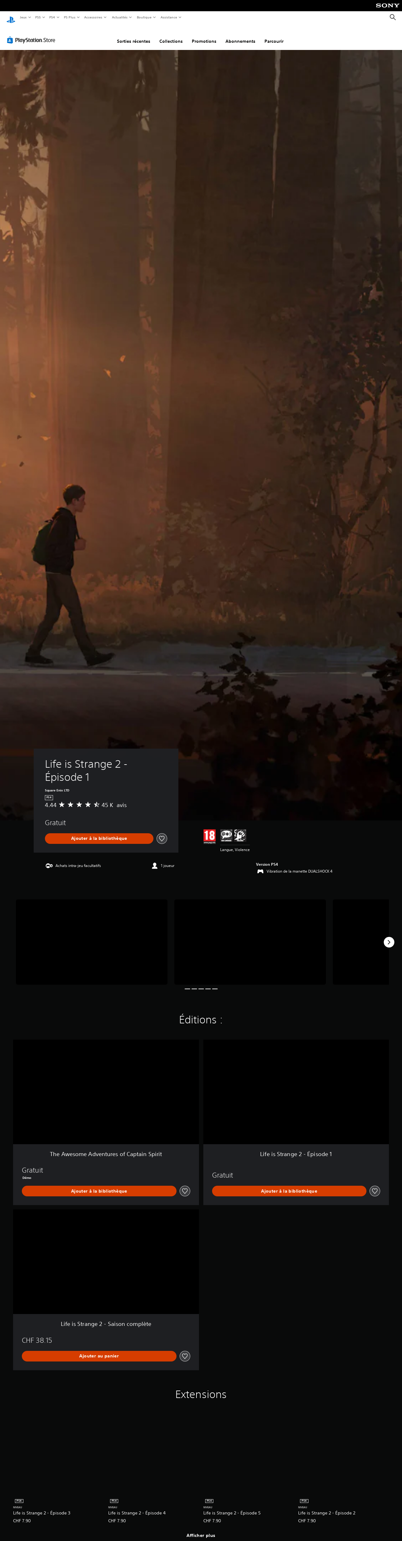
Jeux (23, 17)
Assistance (169, 17)
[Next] (389, 936)
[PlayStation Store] (32, 34)
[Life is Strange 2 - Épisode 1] (91, 936)
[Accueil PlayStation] (11, 17)
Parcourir (273, 35)
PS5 (38, 17)
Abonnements (240, 35)
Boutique (144, 17)
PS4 (52, 17)
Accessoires (93, 17)
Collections (171, 35)
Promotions (204, 35)
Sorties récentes (133, 35)
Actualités (120, 17)
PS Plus (69, 17)
